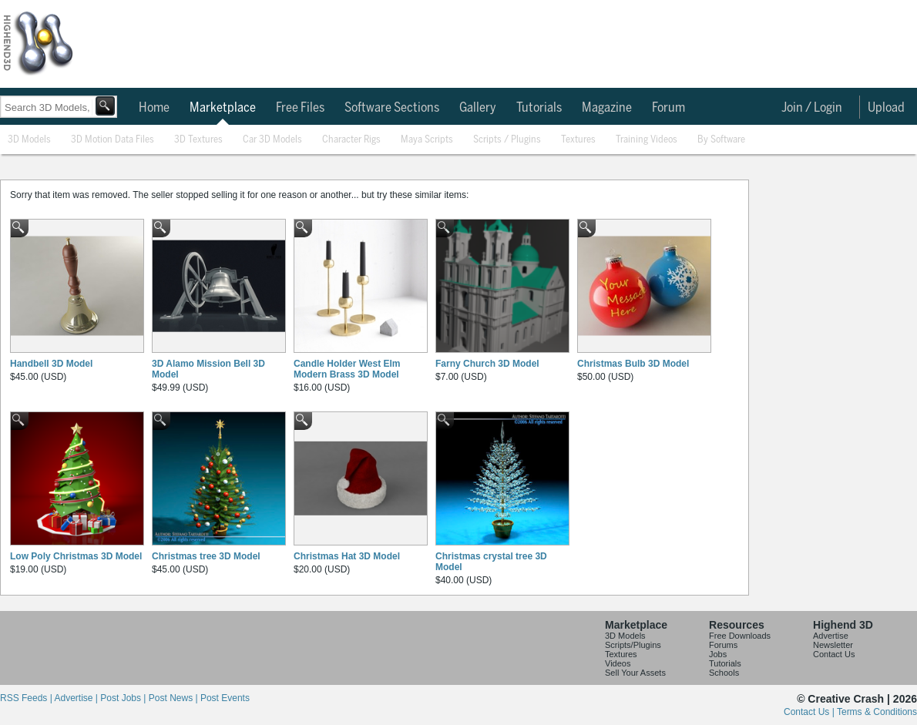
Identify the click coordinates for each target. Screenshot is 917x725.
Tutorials (539, 108)
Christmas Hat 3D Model (347, 556)
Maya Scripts (427, 140)
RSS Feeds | (27, 698)
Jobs (718, 654)
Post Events (225, 698)
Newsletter (833, 644)
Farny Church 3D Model (487, 363)
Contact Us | (810, 712)
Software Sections (391, 108)
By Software (721, 140)
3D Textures (198, 140)
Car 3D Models (272, 140)
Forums (723, 644)
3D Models (29, 140)
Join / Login (811, 108)
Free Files (300, 108)
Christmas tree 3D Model (206, 556)
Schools (724, 672)
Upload (886, 108)
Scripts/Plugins (633, 644)
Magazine (607, 108)
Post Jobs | (124, 698)
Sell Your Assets (635, 672)
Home (154, 108)
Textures (578, 140)
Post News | (174, 698)
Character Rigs (351, 140)
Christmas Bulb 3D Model (633, 363)
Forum (668, 108)
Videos (617, 663)
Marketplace (223, 108)
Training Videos (646, 140)
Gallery (477, 108)
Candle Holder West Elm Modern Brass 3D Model (347, 369)
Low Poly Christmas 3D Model (76, 556)
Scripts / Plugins (507, 140)
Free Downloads (740, 635)
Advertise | (77, 698)
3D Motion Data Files (112, 140)
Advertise (830, 635)
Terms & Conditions (877, 712)
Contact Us (834, 654)
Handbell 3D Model (51, 363)
